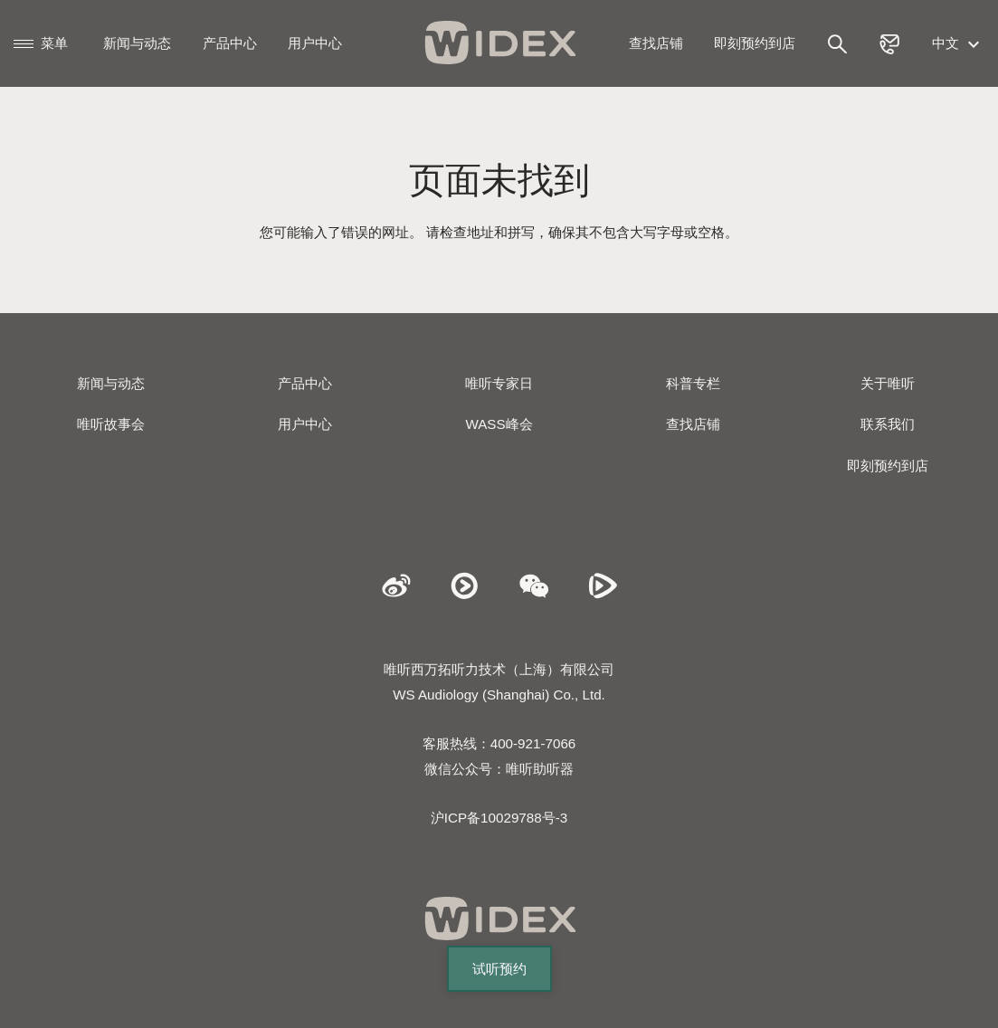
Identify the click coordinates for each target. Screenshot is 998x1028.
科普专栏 (693, 383)
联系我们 (887, 424)
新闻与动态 (137, 43)
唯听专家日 (499, 383)
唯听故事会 (111, 424)
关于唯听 (887, 383)
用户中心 (315, 43)
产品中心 (230, 43)
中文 (958, 43)
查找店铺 (656, 43)
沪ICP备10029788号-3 (499, 817)
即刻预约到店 (754, 43)
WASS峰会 (498, 424)
